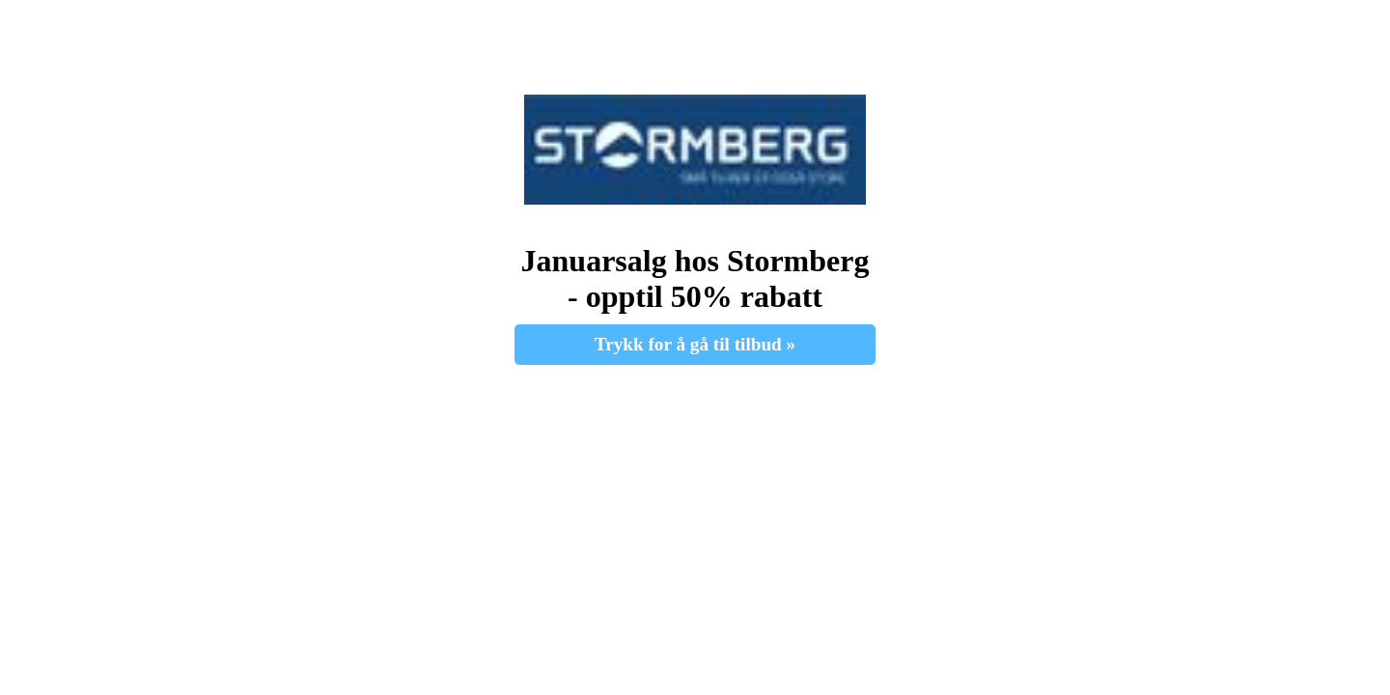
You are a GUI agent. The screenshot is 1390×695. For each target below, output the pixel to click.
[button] (695, 149)
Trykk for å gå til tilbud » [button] (695, 344)
